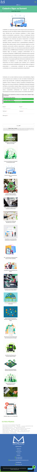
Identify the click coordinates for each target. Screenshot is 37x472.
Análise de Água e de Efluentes (8, 430)
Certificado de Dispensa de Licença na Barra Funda (10, 356)
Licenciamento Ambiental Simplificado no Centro (10, 222)
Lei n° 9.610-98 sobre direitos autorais (22, 130)
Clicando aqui (18, 101)
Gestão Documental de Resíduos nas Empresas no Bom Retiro (10, 289)
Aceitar (30, 468)
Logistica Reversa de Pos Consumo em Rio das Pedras (10, 194)
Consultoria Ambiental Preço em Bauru (10, 271)
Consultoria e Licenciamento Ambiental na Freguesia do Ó (10, 239)
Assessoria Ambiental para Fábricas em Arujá (10, 143)
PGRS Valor (18, 426)
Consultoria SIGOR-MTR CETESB (27, 426)
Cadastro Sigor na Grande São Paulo (11, 176)
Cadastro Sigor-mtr (6, 431)
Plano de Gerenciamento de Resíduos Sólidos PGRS (11, 424)
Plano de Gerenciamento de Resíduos (9, 426)
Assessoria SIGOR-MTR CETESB (19, 427)
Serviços (19, 450)
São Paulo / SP (19, 464)
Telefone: (5, 111)
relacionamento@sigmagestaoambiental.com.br (19, 460)
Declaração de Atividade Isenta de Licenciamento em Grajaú (10, 337)
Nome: (4, 106)
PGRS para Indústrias (6, 429)
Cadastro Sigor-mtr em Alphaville (10, 416)
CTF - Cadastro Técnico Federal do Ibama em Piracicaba (10, 208)
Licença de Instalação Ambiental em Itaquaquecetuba (10, 162)
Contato (18, 452)
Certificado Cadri (13, 431)
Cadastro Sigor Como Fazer (25, 430)
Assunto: (21, 111)
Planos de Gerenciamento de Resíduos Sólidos (19, 429)
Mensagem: (5, 115)
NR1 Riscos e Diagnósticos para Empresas (23, 428)
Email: (20, 106)
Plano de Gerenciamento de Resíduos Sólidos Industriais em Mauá (10, 319)
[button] (35, 2)
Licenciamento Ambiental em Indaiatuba (11, 303)
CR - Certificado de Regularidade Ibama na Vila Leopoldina (10, 258)
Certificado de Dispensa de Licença (23, 431)
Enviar (18, 125)
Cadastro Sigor (16, 430)
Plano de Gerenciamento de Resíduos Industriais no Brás (10, 370)
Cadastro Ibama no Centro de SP (10, 397)
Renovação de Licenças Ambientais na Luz (10, 384)
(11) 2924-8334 (18, 98)
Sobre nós (19, 448)
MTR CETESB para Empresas (8, 427)
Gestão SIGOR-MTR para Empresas (9, 428)
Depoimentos (18, 451)
